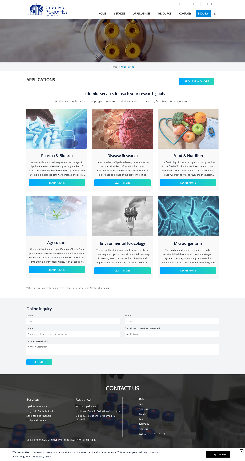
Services (119, 13)
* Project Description (37, 341)
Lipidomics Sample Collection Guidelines (98, 411)
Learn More (57, 182)
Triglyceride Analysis (37, 420)
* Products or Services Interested (142, 328)
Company (185, 13)
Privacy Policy (43, 456)
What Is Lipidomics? (86, 406)
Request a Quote (196, 81)
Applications (141, 13)
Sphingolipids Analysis (38, 415)
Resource (164, 13)
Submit (39, 362)
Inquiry (203, 13)
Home (102, 13)
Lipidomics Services (37, 406)
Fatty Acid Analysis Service (40, 411)
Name (29, 315)
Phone (128, 315)
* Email (30, 328)
